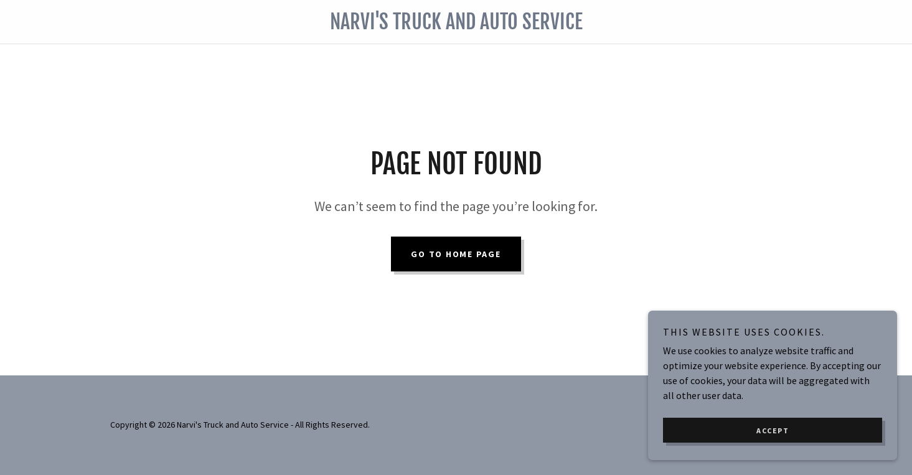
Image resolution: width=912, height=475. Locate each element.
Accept (772, 430)
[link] (456, 25)
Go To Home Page (456, 254)
